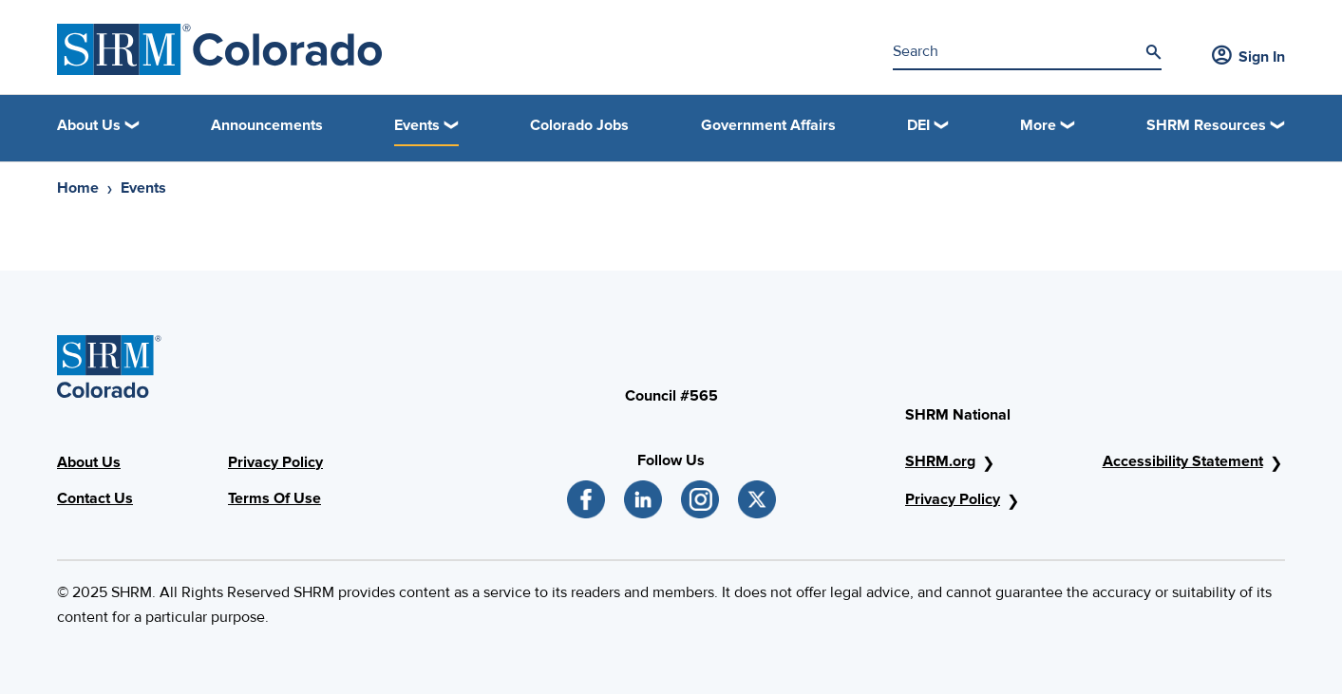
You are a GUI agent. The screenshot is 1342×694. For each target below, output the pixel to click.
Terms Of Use (274, 498)
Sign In (1248, 57)
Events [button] (417, 125)
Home (78, 188)
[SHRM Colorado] (220, 49)
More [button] (1038, 125)
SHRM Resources (1206, 125)
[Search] (1153, 52)
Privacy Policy (275, 462)
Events (143, 188)
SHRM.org (940, 461)
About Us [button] (89, 125)
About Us (89, 462)
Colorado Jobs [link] (579, 125)
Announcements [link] (267, 125)
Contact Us (95, 498)
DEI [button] (918, 125)
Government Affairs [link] (768, 125)
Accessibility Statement (1183, 461)
